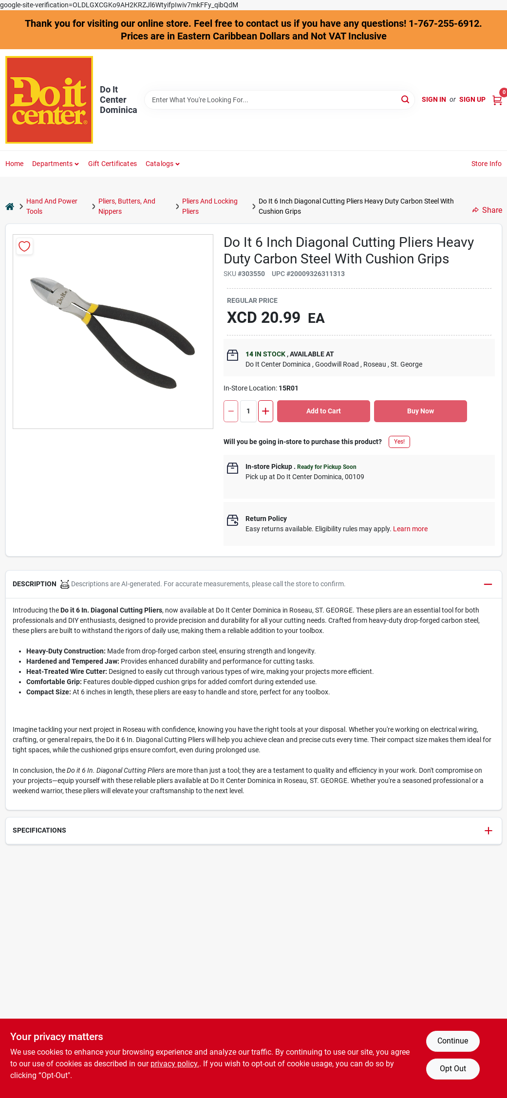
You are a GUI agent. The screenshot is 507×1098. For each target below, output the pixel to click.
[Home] (9, 207)
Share (487, 210)
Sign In (434, 99)
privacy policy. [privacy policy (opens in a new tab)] (174, 1063)
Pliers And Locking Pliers (210, 206)
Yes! (399, 441)
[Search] (406, 99)
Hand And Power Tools (51, 206)
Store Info (486, 163)
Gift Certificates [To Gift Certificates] (112, 163)
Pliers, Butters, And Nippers (126, 206)
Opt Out (453, 1068)
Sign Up (472, 99)
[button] (254, 584)
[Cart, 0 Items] (497, 99)
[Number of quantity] (248, 411)
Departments (52, 163)
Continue (452, 1040)
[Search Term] (279, 100)
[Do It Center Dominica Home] (49, 100)
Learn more (410, 529)
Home (14, 163)
